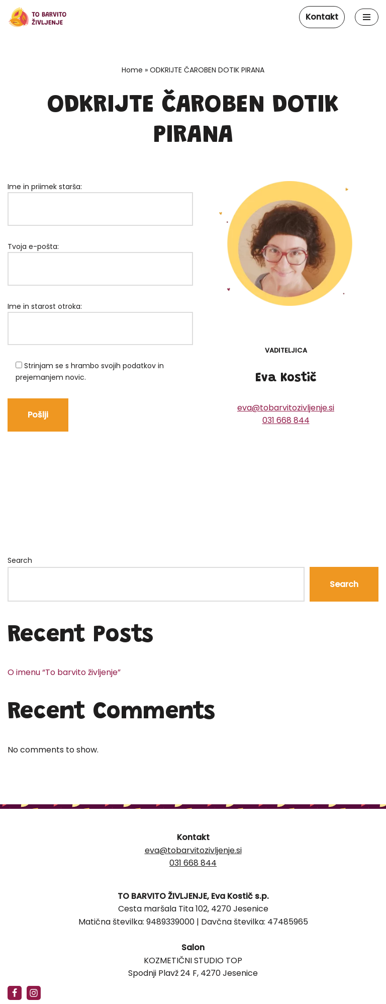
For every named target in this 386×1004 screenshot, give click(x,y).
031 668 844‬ (286, 423)
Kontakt (322, 17)
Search (20, 567)
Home (132, 70)
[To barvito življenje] (38, 17)
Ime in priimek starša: (100, 198)
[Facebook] (15, 993)
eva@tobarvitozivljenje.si (285, 410)
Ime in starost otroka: (100, 317)
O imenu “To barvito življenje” (64, 679)
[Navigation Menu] (366, 17)
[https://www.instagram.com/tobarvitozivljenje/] (34, 993)
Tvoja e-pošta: (100, 257)
